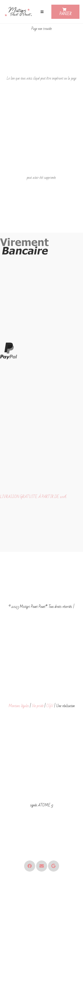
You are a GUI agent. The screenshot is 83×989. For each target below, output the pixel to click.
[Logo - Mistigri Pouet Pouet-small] (19, 11)
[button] (42, 11)
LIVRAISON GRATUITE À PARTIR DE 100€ (33, 496)
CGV (49, 705)
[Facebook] (29, 866)
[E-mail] (41, 866)
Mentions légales (18, 705)
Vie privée (38, 705)
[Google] (53, 866)
